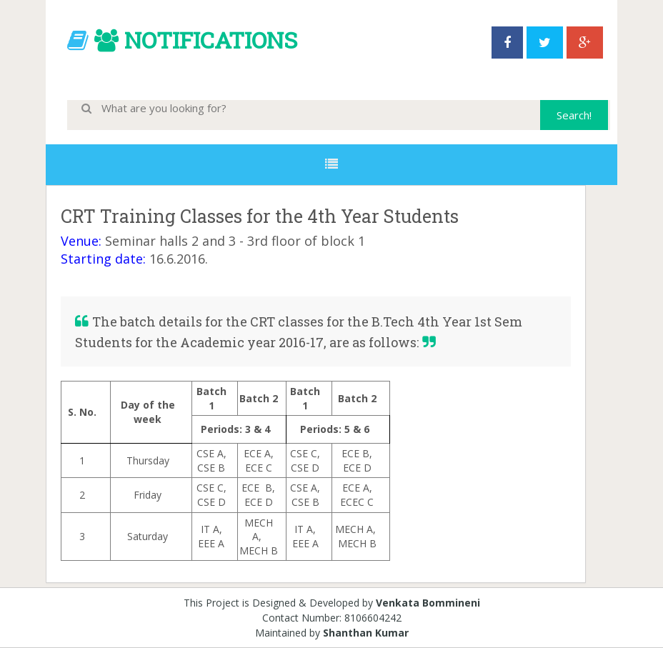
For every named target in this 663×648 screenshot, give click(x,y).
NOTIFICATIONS (210, 39)
